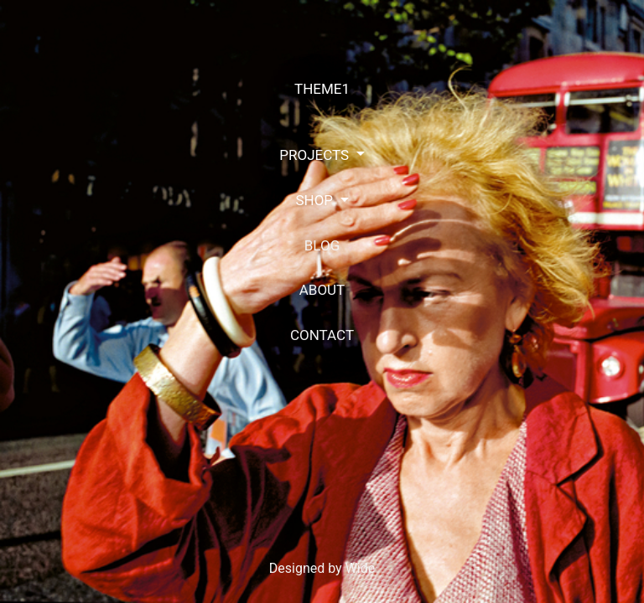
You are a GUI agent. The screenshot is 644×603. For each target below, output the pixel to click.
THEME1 (322, 88)
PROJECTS (315, 155)
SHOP (315, 200)
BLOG (322, 245)
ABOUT (322, 289)
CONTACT (322, 335)
